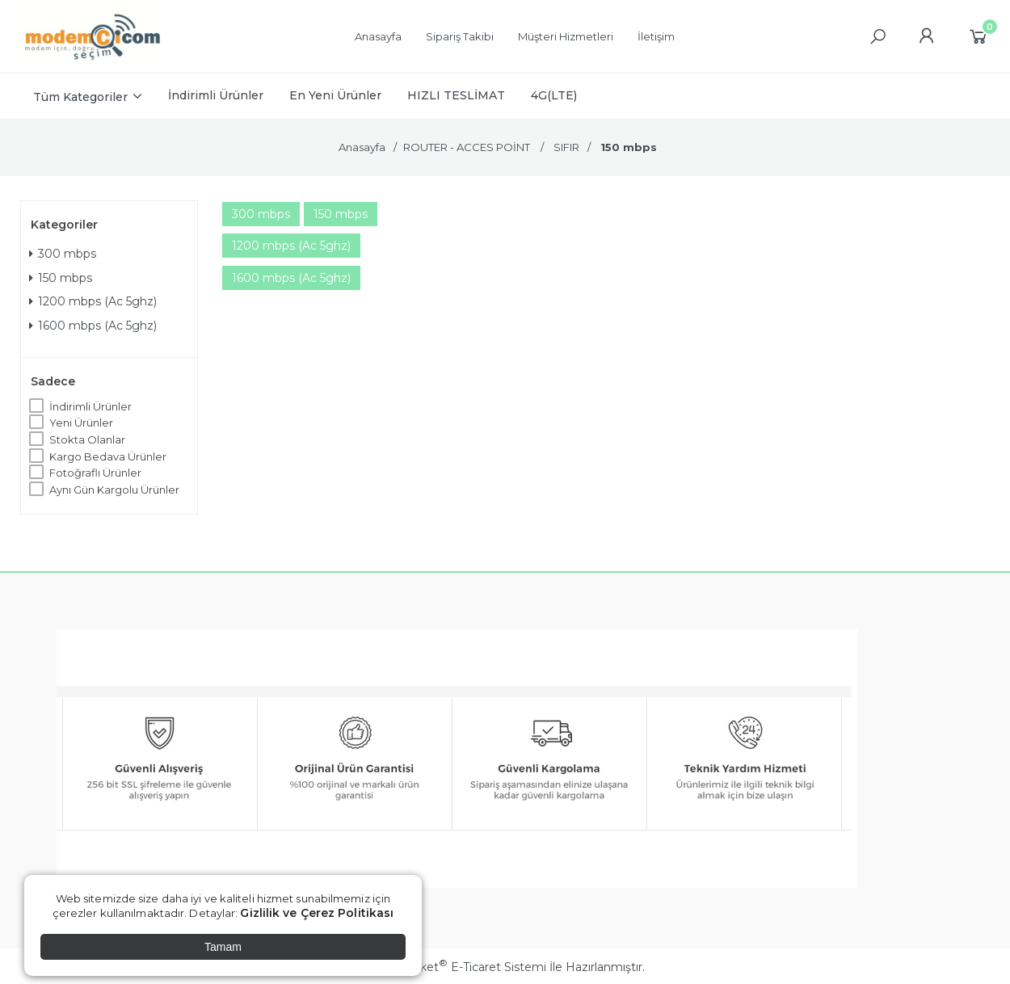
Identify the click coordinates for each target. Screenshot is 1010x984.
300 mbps (62, 253)
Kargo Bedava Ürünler (107, 456)
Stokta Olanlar (87, 439)
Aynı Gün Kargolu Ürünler (114, 489)
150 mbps (60, 278)
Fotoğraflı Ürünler (95, 472)
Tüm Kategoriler (80, 97)
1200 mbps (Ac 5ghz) (93, 301)
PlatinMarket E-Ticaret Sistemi (456, 967)
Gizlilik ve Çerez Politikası (316, 913)
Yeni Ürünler (81, 422)
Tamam (223, 946)
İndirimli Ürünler (90, 406)
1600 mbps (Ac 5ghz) (93, 325)
